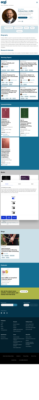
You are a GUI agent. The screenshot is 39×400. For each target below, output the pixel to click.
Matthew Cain (25, 97)
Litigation (22, 86)
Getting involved (29, 350)
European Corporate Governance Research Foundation (30, 373)
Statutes (27, 370)
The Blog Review (4, 361)
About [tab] (32, 191)
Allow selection (19, 210)
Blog (2, 355)
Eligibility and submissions (18, 359)
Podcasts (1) (23, 41)
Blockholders (27, 117)
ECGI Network (6, 5)
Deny (7, 210)
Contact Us (22, 389)
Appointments (4, 363)
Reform (10, 86)
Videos (2, 359)
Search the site (4, 327)
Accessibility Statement (28, 394)
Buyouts (4, 119)
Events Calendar (16, 366)
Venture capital (14, 271)
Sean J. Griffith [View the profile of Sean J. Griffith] (5, 230)
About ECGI (28, 363)
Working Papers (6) (10, 37)
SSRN (22, 26)
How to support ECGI (29, 353)
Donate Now (25, 329)
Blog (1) (15, 41)
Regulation (14, 86)
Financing (8, 273)
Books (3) (30, 37)
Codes (2, 353)
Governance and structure (30, 368)
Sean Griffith (6, 82)
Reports (14, 355)
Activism (22, 117)
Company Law (5, 86)
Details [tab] (19, 191)
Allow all (31, 210)
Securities (27, 86)
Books (2, 357)
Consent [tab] (6, 191)
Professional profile (24, 23)
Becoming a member (29, 355)
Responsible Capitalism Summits (17, 376)
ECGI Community (29, 359)
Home (2, 5)
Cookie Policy (17, 394)
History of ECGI (28, 366)
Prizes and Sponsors (17, 361)
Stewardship (31, 119)
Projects (14, 357)
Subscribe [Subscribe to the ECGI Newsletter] (25, 314)
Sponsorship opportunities (30, 357)
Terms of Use (8, 394)
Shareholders (32, 86)
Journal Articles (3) (21, 37)
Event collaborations (17, 378)
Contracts (8, 119)
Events (14, 363)
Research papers (16, 353)
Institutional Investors (5, 102)
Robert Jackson (26, 99)
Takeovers (26, 102)
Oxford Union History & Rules (11, 389)
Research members (4, 368)
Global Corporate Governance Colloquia (17, 369)
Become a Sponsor (33, 329)
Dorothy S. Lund (15, 97)
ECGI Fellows (3, 366)
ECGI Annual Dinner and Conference (17, 372)
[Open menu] (36, 2)
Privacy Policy (30, 389)
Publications (3, 350)
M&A (22, 102)
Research (15, 350)
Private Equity (8, 271)
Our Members (12, 5)
